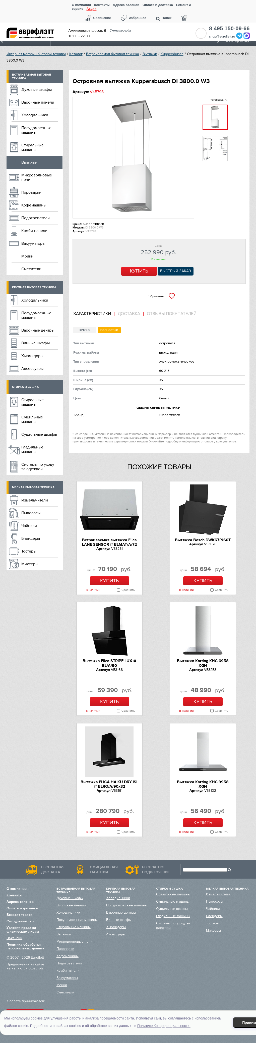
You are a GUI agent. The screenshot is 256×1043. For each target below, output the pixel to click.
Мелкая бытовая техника (33, 487)
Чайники (29, 525)
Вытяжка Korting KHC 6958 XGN (203, 663)
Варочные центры (37, 330)
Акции (92, 9)
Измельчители (34, 500)
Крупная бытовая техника (34, 287)
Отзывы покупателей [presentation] (172, 314)
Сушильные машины (32, 419)
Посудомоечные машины (36, 130)
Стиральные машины (32, 147)
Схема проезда (120, 30)
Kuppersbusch (172, 54)
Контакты (101, 5)
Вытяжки (150, 54)
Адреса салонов (126, 5)
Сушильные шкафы (39, 434)
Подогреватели (35, 217)
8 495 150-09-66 (229, 28)
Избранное (137, 18)
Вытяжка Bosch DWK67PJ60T (203, 540)
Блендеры (30, 538)
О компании (81, 5)
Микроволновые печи (36, 177)
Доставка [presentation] (129, 314)
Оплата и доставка (158, 5)
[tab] (93, 314)
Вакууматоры (33, 243)
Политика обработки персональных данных (25, 946)
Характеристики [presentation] (92, 314)
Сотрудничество (20, 921)
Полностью (109, 330)
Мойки (27, 256)
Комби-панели (34, 230)
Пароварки (31, 192)
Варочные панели (37, 102)
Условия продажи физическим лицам (23, 930)
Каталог (76, 54)
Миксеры (29, 564)
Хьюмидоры (32, 355)
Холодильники (34, 115)
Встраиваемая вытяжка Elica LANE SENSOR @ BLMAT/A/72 (109, 542)
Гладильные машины (32, 449)
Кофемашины (33, 205)
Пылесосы (30, 512)
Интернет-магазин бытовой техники (36, 54)
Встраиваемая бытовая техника (112, 54)
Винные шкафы (35, 343)
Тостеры (28, 551)
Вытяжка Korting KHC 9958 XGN (203, 784)
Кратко (85, 330)
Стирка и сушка (25, 387)
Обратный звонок (201, 33)
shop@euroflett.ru (222, 36)
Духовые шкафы (36, 89)
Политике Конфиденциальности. (163, 1026)
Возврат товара (20, 915)
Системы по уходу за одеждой (37, 466)
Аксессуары (32, 368)
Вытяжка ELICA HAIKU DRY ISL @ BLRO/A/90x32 (109, 784)
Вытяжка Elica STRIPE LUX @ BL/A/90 (109, 663)
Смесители (31, 269)
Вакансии (14, 938)
